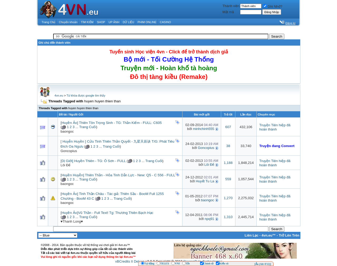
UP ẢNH (113, 22)
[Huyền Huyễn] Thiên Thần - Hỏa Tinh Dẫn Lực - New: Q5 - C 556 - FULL (118, 175)
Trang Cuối (87, 127)
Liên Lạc (252, 235)
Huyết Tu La (205, 181)
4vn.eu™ (268, 235)
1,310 (228, 217)
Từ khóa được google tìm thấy (85, 95)
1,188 (228, 163)
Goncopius (69, 151)
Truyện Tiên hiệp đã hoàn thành (275, 127)
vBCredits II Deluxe (130, 261)
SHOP (101, 22)
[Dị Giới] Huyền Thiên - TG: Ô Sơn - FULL (93, 161)
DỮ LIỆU (128, 22)
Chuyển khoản (68, 22)
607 (228, 127)
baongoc (67, 131)
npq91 (209, 219)
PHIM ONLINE (146, 22)
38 (228, 146)
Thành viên (230, 6)
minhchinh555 (203, 129)
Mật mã (228, 12)
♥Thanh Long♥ (72, 221)
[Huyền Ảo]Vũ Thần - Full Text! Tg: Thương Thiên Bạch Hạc (107, 213)
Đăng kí (290, 23)
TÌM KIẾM (87, 22)
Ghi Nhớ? (272, 6)
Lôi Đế (65, 165)
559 (228, 179)
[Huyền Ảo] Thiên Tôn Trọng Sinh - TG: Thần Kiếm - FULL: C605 (111, 123)
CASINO (165, 22)
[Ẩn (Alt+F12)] (262, 264)
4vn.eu (58, 95)
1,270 (228, 198)
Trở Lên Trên (289, 235)
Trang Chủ (48, 22)
